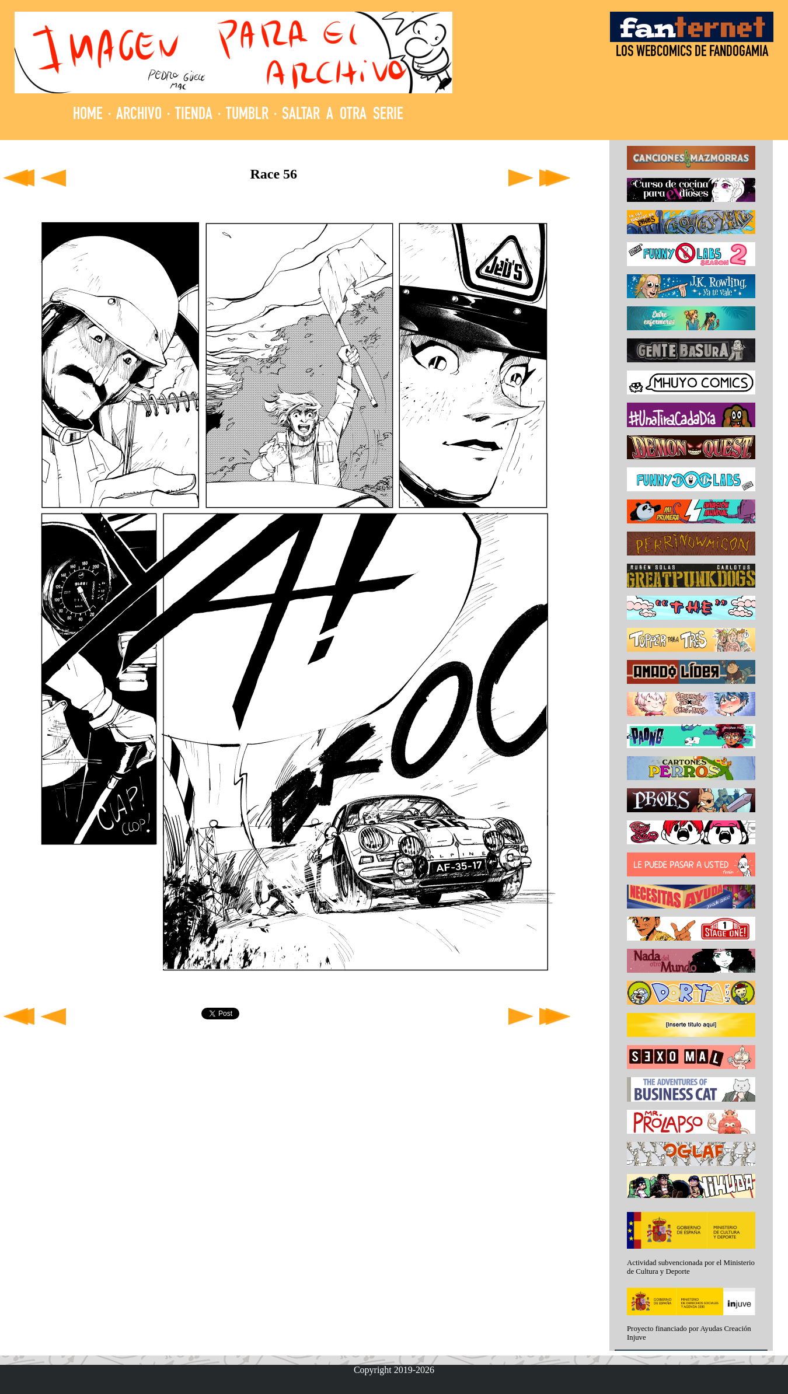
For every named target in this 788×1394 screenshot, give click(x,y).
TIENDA (193, 115)
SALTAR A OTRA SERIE (342, 115)
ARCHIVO (139, 115)
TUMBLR (247, 115)
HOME (88, 115)
